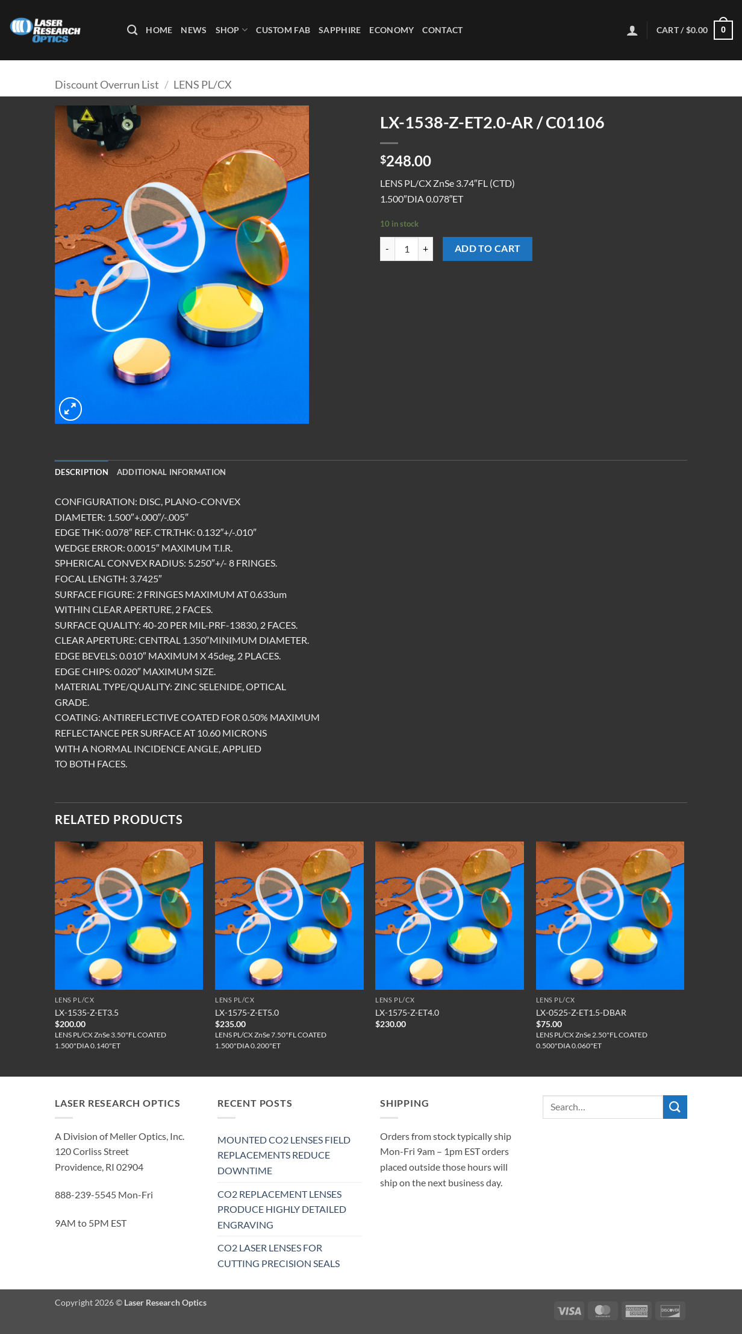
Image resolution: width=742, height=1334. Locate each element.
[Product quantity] (406, 249)
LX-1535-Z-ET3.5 (87, 1012)
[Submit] (675, 1107)
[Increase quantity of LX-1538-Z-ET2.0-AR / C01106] (426, 249)
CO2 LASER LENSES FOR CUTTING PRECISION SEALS (278, 1255)
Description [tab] (81, 472)
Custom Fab (283, 30)
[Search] (132, 30)
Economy (391, 30)
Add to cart (488, 248)
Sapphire (340, 30)
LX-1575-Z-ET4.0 (407, 1012)
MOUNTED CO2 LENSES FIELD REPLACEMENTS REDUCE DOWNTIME (284, 1155)
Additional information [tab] (171, 472)
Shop (232, 30)
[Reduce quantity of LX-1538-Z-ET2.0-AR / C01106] (387, 249)
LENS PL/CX (202, 84)
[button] (632, 30)
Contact (442, 30)
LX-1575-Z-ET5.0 (247, 1012)
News (194, 30)
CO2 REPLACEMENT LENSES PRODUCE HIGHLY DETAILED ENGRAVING (281, 1209)
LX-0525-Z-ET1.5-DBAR (581, 1012)
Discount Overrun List (107, 84)
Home (159, 30)
